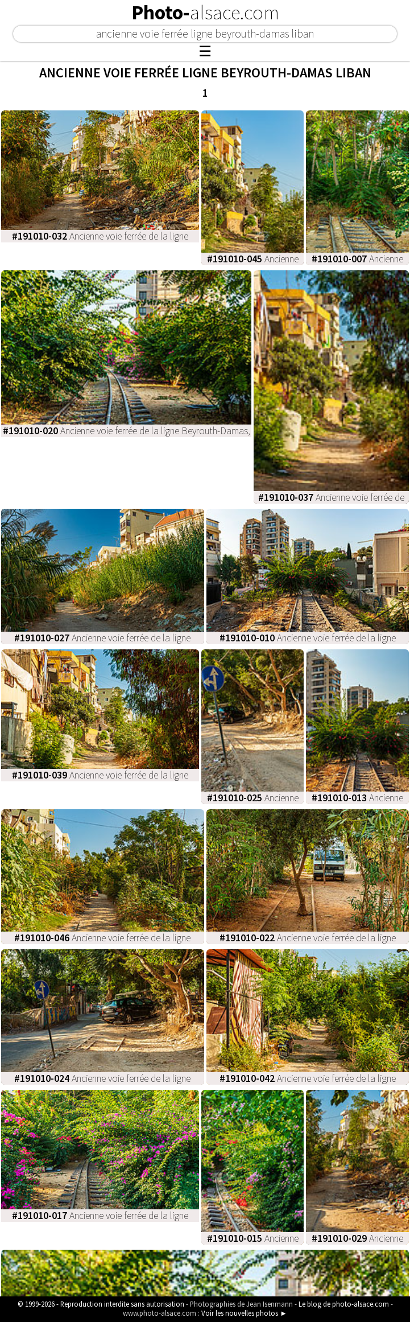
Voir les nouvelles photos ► (244, 1312)
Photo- (205, 12)
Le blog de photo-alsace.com (344, 1303)
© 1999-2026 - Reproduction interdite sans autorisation (101, 1303)
